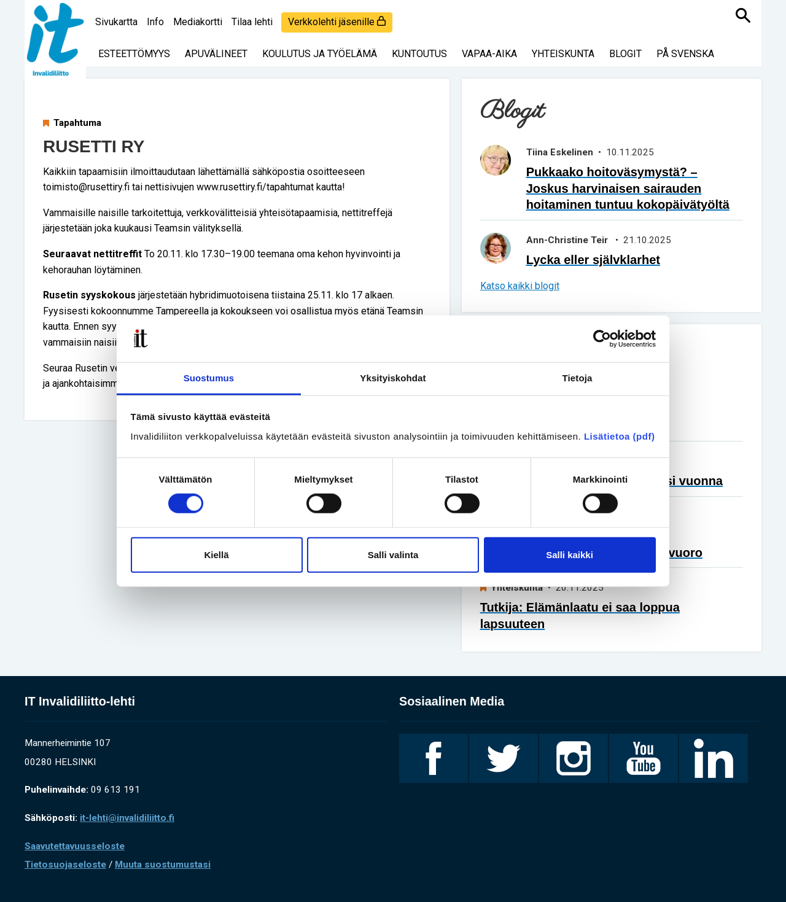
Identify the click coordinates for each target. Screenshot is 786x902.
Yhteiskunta (563, 54)
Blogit (625, 54)
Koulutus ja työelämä (319, 54)
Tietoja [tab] (577, 378)
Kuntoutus (419, 54)
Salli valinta (393, 554)
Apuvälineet (216, 54)
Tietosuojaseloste (65, 864)
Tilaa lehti (252, 22)
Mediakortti (197, 22)
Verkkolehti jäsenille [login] (337, 22)
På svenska (685, 54)
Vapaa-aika (489, 54)
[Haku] (743, 15)
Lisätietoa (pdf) (619, 436)
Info (155, 22)
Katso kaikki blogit (519, 286)
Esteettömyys (134, 54)
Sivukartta (116, 22)
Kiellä (216, 554)
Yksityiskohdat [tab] (393, 378)
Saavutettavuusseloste (75, 846)
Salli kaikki (569, 554)
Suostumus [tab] (209, 378)
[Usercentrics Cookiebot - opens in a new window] (602, 339)
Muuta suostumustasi (163, 864)
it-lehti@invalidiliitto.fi (127, 817)
